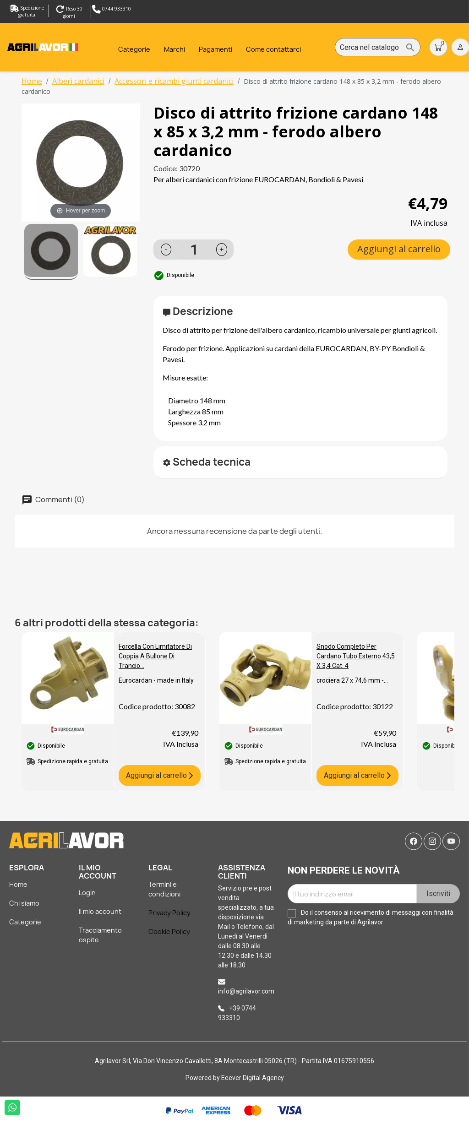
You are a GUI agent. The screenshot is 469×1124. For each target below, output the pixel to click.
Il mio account (100, 911)
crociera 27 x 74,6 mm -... (352, 680)
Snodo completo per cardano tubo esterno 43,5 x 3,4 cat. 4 (355, 656)
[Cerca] (377, 47)
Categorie (25, 922)
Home (18, 884)
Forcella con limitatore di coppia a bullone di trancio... (155, 656)
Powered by (203, 1077)
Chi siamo (24, 903)
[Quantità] (194, 249)
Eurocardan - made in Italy (156, 680)
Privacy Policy (169, 912)
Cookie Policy (169, 931)
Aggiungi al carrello (399, 249)
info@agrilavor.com (246, 991)
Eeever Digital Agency (252, 1077)
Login (87, 892)
